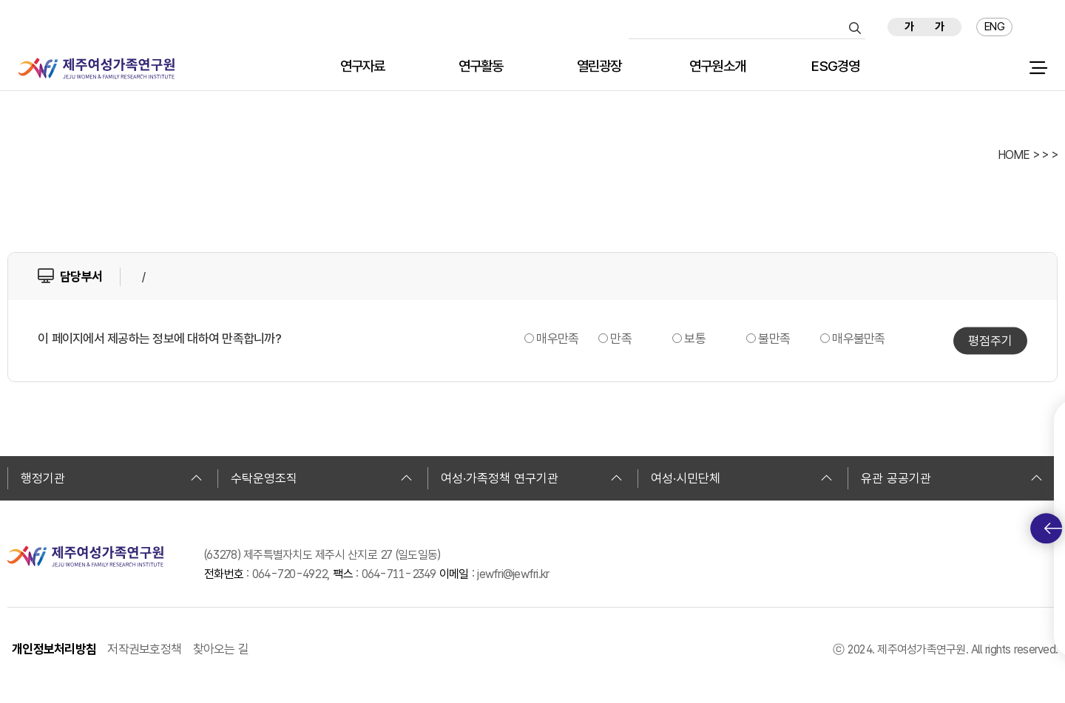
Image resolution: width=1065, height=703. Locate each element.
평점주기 (990, 340)
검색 (855, 28)
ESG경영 (835, 67)
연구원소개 (717, 67)
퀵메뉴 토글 (1053, 528)
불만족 (774, 338)
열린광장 (599, 67)
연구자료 (362, 67)
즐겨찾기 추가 (1041, 27)
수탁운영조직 (322, 478)
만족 (621, 338)
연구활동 (481, 67)
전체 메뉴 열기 (1038, 68)
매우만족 (557, 338)
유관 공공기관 (952, 478)
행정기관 (112, 478)
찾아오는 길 (221, 649)
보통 (695, 338)
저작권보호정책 (144, 649)
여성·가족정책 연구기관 (532, 478)
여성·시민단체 (742, 478)
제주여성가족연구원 (96, 68)
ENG (994, 26)
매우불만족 (858, 338)
